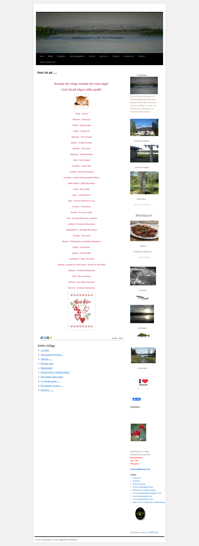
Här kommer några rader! (52, 377)
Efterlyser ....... (47, 390)
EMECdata (153, 532)
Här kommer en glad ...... (52, 386)
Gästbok (141, 56)
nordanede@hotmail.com (140, 469)
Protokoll (115, 56)
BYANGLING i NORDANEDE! (55, 372)
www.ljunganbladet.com (143, 499)
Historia (92, 56)
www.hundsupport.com (142, 496)
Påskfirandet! (46, 368)
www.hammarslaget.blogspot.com (147, 493)
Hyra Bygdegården (77, 56)
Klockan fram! (47, 363)
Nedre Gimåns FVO (48, 62)
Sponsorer (103, 56)
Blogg (50, 56)
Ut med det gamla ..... (50, 381)
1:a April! (45, 350)
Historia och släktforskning (144, 490)
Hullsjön (136, 481)
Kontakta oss (128, 56)
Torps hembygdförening (143, 487)
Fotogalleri (61, 56)
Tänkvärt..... (46, 359)
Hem (42, 56)
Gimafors (137, 478)
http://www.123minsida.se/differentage (149, 502)
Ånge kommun (139, 484)
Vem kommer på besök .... (52, 355)
